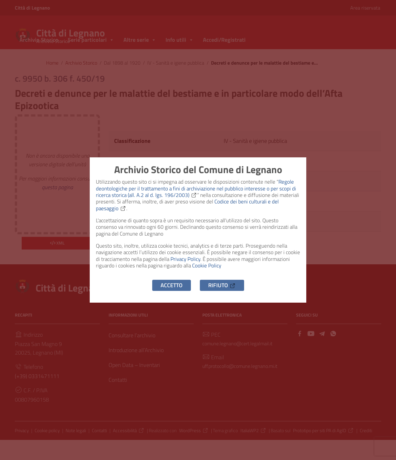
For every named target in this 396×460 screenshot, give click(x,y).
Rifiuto (222, 297)
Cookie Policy (241, 276)
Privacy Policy (206, 267)
